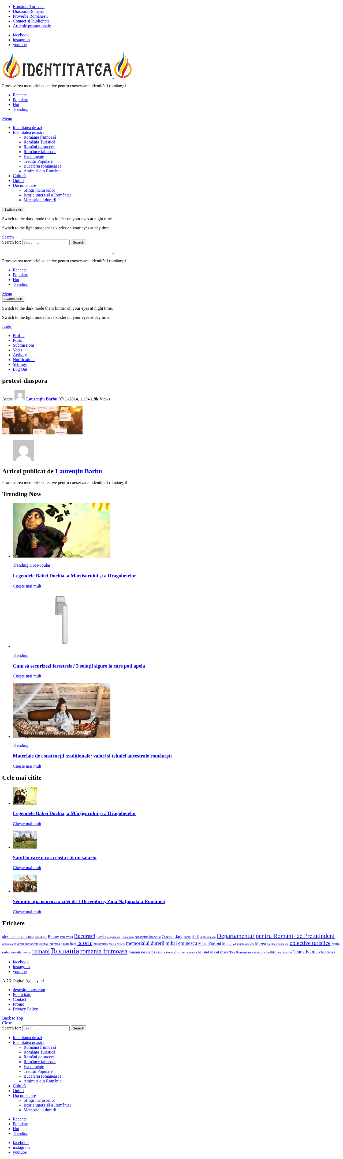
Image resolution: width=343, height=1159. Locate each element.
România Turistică (28, 6)
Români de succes (39, 147)
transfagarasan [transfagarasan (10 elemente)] (284, 952)
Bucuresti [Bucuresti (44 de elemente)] (84, 936)
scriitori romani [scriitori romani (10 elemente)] (186, 952)
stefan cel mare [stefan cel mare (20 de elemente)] (215, 952)
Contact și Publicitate (31, 21)
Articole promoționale (32, 26)
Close (7, 1023)
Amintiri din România (42, 171)
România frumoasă (40, 137)
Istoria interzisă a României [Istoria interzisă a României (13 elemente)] (57, 944)
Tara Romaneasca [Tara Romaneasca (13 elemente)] (241, 952)
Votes (17, 350)
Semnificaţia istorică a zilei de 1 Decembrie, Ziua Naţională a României (89, 901)
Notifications (24, 359)
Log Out (20, 369)
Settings (20, 364)
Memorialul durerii (40, 200)
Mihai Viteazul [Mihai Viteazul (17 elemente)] (209, 943)
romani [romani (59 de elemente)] (41, 951)
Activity (20, 355)
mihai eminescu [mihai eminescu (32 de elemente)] (181, 943)
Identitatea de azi (27, 127)
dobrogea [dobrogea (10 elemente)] (7, 943)
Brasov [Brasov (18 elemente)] (53, 936)
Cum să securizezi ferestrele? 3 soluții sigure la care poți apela (79, 666)
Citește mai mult (27, 586)
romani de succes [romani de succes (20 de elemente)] (143, 952)
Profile (19, 335)
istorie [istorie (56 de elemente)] (84, 943)
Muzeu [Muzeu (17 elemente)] (260, 943)
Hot (16, 104)
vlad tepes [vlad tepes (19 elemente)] (327, 952)
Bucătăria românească (42, 166)
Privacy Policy (25, 1009)
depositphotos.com (29, 989)
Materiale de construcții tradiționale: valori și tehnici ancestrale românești (92, 756)
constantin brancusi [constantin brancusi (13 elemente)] (148, 937)
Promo (18, 1004)
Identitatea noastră (28, 132)
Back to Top (12, 1018)
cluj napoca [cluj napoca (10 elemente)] (114, 936)
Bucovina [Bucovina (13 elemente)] (66, 937)
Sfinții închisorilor (39, 190)
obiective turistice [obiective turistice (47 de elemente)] (310, 943)
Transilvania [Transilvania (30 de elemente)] (305, 952)
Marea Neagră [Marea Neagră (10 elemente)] (117, 943)
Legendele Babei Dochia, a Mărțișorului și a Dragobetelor (74, 575)
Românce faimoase (40, 151)
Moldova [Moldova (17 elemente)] (229, 943)
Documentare (24, 185)
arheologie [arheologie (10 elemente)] (41, 936)
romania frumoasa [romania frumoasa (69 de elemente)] (104, 951)
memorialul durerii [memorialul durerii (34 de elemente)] (145, 943)
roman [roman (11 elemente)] (27, 952)
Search (78, 242)
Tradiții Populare (38, 161)
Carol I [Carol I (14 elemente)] (101, 937)
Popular (43, 565)
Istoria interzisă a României (47, 195)
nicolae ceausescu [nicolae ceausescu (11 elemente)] (278, 943)
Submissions (24, 345)
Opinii (18, 180)
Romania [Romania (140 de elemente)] (65, 950)
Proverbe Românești (30, 16)
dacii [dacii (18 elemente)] (195, 936)
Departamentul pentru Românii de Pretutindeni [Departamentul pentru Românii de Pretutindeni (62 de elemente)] (276, 935)
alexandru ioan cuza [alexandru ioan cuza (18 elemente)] (17, 936)
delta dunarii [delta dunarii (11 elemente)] (208, 936)
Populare (20, 99)
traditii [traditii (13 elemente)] (270, 952)
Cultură (19, 175)
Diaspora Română (28, 11)
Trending (20, 109)
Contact (19, 999)
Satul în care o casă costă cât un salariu (54, 857)
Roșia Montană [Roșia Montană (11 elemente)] (167, 952)
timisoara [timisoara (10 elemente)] (259, 952)
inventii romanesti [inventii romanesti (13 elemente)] (26, 944)
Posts (17, 340)
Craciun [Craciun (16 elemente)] (168, 937)
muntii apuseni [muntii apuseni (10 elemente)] (245, 943)
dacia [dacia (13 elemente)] (187, 937)
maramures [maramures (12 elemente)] (101, 944)
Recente (20, 95)
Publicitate (22, 994)
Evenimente (34, 156)
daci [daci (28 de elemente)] (178, 936)
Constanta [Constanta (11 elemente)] (127, 936)
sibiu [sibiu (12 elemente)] (199, 952)
